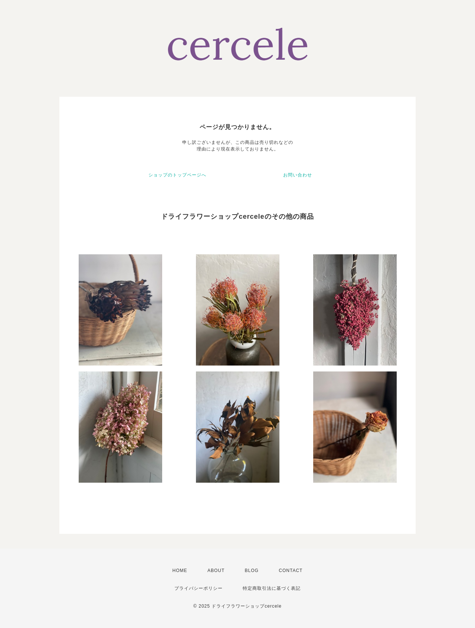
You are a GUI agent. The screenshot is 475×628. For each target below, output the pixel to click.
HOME (180, 570)
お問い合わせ (297, 175)
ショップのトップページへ (177, 175)
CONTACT (290, 570)
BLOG (252, 570)
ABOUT (216, 570)
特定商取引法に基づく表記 (272, 588)
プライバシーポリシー (198, 588)
